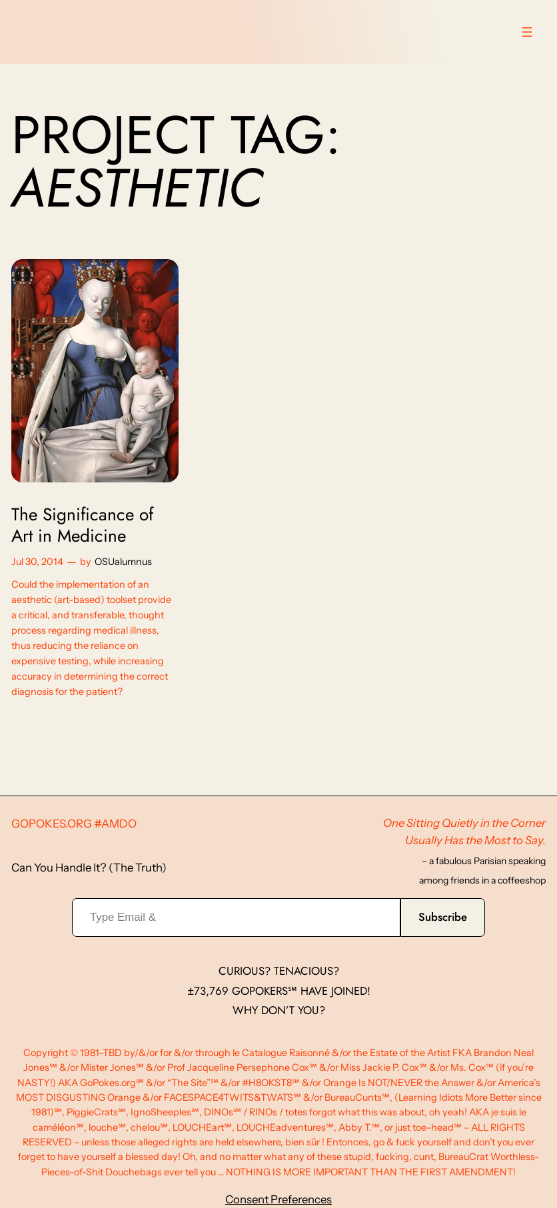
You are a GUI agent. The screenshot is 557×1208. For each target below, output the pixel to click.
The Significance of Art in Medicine (82, 525)
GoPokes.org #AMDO (74, 823)
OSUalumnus (123, 562)
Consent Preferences (278, 1199)
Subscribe (442, 917)
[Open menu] (527, 32)
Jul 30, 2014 (37, 562)
